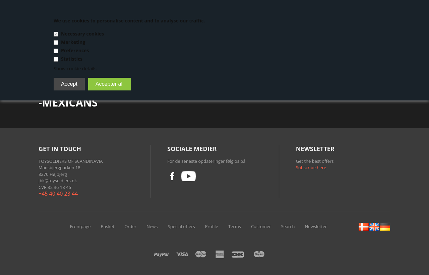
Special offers (181, 226)
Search (288, 226)
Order (130, 226)
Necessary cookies (82, 33)
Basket (108, 226)
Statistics (71, 59)
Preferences (75, 50)
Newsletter (316, 226)
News (152, 226)
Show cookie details (75, 68)
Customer (261, 226)
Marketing (73, 42)
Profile (211, 226)
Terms (234, 226)
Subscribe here (311, 167)
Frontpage (80, 226)
